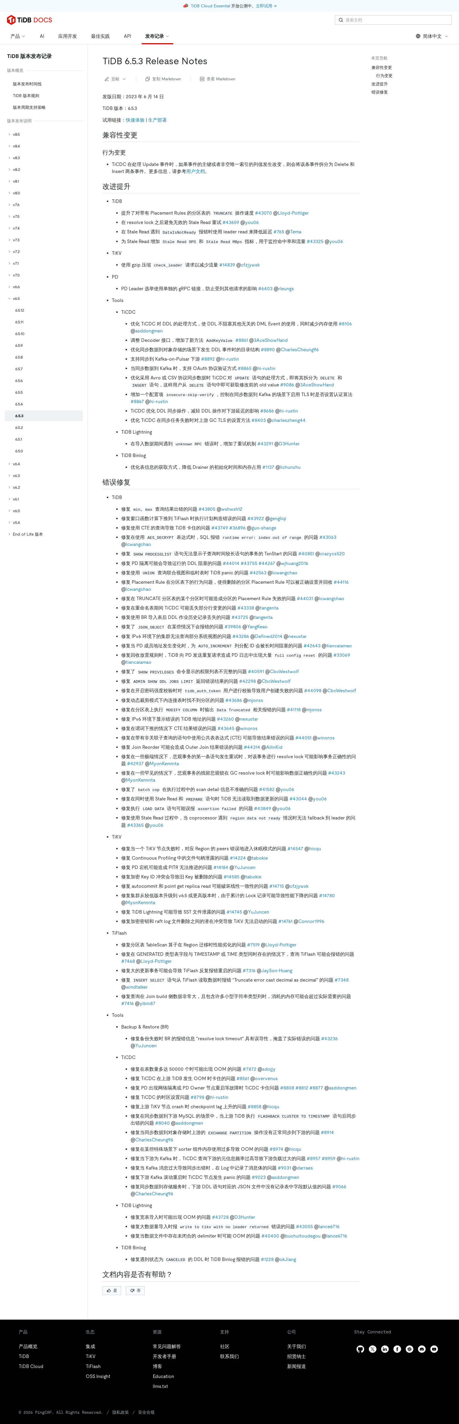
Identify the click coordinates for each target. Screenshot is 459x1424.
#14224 (238, 858)
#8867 (137, 401)
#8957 (314, 1158)
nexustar (297, 636)
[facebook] (397, 1349)
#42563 (258, 573)
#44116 (341, 582)
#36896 (237, 528)
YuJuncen (245, 867)
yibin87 (147, 1003)
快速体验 (135, 120)
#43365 (135, 825)
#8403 (258, 420)
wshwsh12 (231, 509)
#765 (278, 232)
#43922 (255, 518)
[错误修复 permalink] (135, 482)
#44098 (312, 690)
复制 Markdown (163, 79)
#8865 (244, 368)
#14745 (234, 912)
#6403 (265, 288)
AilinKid (274, 747)
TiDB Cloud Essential (210, 6)
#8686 (267, 411)
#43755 (249, 563)
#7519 (253, 945)
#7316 (249, 970)
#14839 (227, 265)
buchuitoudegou (303, 1236)
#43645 (225, 728)
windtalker (137, 987)
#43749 (219, 528)
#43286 (240, 636)
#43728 (220, 1217)
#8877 (316, 1088)
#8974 (276, 1149)
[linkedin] (385, 1349)
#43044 (298, 799)
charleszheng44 (289, 420)
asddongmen (149, 331)
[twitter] (372, 1349)
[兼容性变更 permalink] (142, 135)
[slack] (409, 1349)
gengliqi (278, 518)
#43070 (263, 213)
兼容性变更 (381, 67)
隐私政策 (120, 1412)
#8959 (328, 1158)
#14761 (285, 921)
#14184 (220, 867)
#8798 (197, 1097)
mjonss (255, 700)
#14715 (276, 886)
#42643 (312, 646)
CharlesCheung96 (300, 349)
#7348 (342, 980)
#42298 (247, 681)
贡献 (115, 79)
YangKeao (257, 626)
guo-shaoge (263, 528)
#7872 (249, 1069)
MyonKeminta (164, 763)
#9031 (284, 1168)
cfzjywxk (250, 265)
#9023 (259, 1177)
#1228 (267, 1259)
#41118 (294, 709)
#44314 (252, 747)
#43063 (327, 537)
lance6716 (329, 1226)
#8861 (241, 340)
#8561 (243, 1078)
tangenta (269, 608)
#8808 (287, 1088)
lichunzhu (290, 467)
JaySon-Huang (276, 970)
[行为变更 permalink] (130, 152)
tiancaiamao (339, 646)
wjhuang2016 (294, 563)
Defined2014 (268, 636)
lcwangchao (138, 544)
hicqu (315, 848)
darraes (305, 1168)
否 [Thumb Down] (135, 1290)
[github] (360, 1349)
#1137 (268, 467)
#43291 (265, 444)
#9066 (339, 1186)
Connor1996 (311, 921)
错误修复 (379, 92)
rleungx (286, 288)
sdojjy (268, 1069)
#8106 (345, 324)
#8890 (268, 349)
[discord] (422, 1349)
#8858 (254, 1106)
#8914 (327, 1132)
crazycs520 (332, 553)
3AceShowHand (271, 340)
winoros (249, 728)
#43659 (230, 222)
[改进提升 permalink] (135, 186)
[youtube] (434, 1349)
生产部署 (157, 120)
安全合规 (146, 1412)
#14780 (327, 895)
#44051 (303, 738)
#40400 (270, 1236)
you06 (252, 222)
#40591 (256, 671)
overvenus (266, 1078)
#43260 (225, 719)
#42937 (135, 763)
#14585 (231, 877)
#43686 (233, 700)
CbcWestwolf (284, 671)
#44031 (305, 598)
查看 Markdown (217, 79)
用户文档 (195, 171)
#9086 (287, 385)
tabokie (260, 858)
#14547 (295, 848)
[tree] (44, 303)
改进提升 (379, 84)
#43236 (329, 1038)
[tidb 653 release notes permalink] (212, 61)
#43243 (336, 773)
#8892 (208, 359)
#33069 (341, 655)
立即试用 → (266, 6)
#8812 (301, 1088)
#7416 (127, 1003)
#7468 (128, 961)
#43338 (245, 608)
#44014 (231, 563)
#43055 (304, 1226)
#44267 (266, 563)
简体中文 (432, 36)
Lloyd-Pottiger (293, 213)
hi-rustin (230, 359)
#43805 (206, 509)
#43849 (262, 808)
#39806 (233, 626)
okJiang (288, 1259)
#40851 (306, 553)
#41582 (267, 789)
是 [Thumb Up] (112, 1290)
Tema (296, 232)
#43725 (240, 617)
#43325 (315, 241)
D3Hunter (289, 444)
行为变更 (384, 75)
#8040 (162, 1123)
